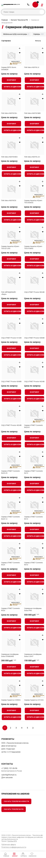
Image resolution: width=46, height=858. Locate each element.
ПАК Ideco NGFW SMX (32, 113)
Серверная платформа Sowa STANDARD (10, 655)
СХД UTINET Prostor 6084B (34, 338)
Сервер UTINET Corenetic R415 (33, 472)
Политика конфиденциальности (13, 847)
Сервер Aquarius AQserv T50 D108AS (33, 247)
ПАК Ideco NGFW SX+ (9, 113)
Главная (4, 20)
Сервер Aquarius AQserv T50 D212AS (10, 247)
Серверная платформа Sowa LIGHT (33, 655)
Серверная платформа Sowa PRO (33, 609)
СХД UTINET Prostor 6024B (34, 381)
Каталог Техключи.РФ (19, 20)
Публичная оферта (8, 844)
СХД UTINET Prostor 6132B (11, 338)
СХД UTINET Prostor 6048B (11, 381)
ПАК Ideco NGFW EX (8, 200)
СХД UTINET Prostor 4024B (11, 425)
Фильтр (38, 41)
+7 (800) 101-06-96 (28, 4)
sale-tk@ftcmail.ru (8, 775)
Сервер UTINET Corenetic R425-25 (10, 472)
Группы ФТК (12, 841)
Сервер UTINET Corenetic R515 (33, 518)
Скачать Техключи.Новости (16, 801)
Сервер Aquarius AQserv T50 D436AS (33, 202)
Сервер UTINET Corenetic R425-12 (10, 518)
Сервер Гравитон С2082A (11, 700)
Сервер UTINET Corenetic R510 (33, 564)
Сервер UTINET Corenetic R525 (10, 564)
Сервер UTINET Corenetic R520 (10, 609)
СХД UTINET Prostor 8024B (34, 292)
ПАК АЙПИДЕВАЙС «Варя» (8, 293)
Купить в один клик (12, 87)
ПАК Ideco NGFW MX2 (9, 157)
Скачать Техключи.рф (13, 809)
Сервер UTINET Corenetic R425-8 (33, 426)
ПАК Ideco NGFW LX (31, 67)
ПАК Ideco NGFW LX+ (32, 157)
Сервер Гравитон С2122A (34, 700)
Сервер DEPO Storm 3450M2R (8, 68)
